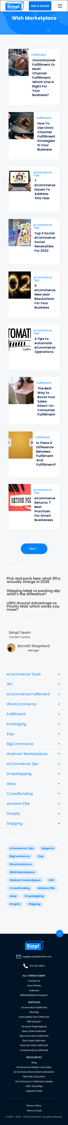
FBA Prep (34, 1012)
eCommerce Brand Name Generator (34, 1071)
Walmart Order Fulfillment (34, 1045)
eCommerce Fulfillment (34, 1007)
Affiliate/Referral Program (34, 995)
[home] (14, 5)
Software (34, 990)
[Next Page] (34, 548)
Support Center (34, 1090)
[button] (59, 6)
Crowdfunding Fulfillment (34, 1050)
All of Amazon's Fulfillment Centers (34, 1081)
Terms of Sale (34, 1110)
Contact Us (34, 980)
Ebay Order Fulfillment (34, 1031)
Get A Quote (40, 6)
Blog (34, 1062)
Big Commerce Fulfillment (34, 1035)
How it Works (34, 985)
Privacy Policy (33, 1105)
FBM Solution (34, 1021)
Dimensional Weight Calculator (34, 1067)
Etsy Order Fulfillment (34, 1040)
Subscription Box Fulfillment (34, 1016)
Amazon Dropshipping (34, 1026)
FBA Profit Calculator (34, 1076)
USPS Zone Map (34, 1086)
